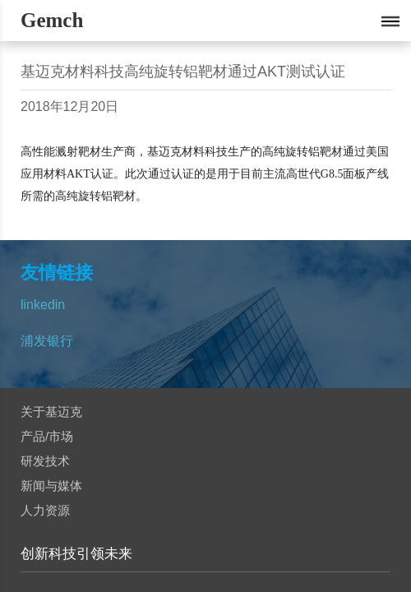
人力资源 (45, 510)
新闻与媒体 (51, 486)
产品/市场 (47, 436)
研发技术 (45, 461)
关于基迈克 (51, 412)
